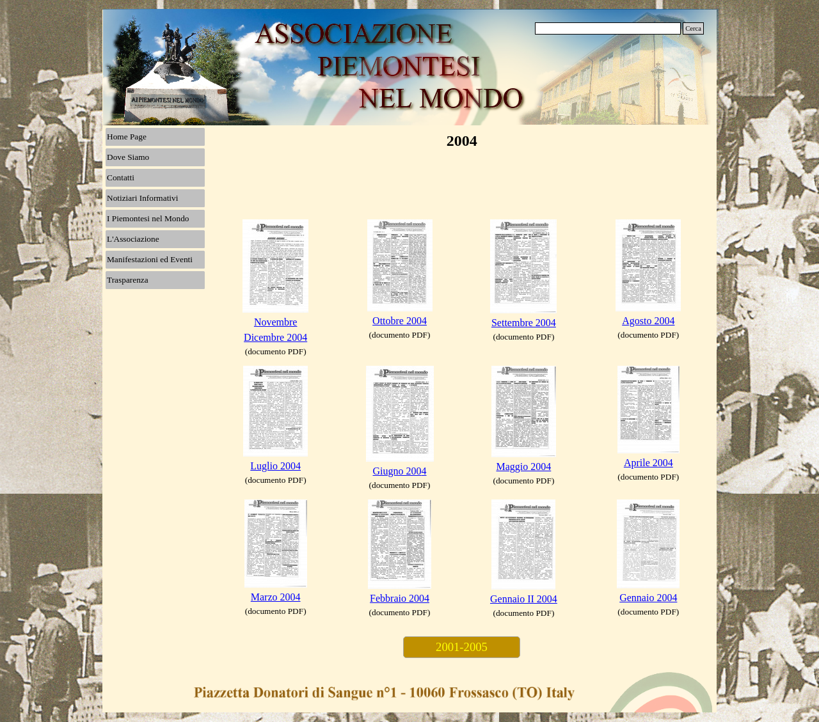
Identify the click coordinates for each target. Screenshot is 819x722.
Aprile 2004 (648, 462)
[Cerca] (608, 28)
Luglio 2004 (275, 465)
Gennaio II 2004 (523, 598)
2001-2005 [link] (462, 647)
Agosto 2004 (648, 320)
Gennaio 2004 (648, 597)
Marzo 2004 (276, 597)
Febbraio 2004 (399, 598)
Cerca (693, 28)
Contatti (120, 177)
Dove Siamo (128, 157)
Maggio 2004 (524, 466)
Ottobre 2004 (399, 320)
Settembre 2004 (523, 322)
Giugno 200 (397, 471)
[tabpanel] (276, 288)
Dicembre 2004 (275, 337)
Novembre (276, 322)
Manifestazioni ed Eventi (150, 259)
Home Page (127, 136)
